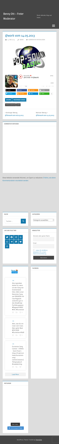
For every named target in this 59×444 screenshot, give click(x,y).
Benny (22, 40)
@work (8, 100)
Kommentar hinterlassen (36, 40)
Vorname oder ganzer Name (41, 236)
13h (13, 280)
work (18, 105)
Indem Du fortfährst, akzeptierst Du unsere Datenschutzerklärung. (40, 252)
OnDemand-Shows (19, 100)
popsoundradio (10, 105)
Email (34, 243)
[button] (11, 90)
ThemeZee (38, 440)
